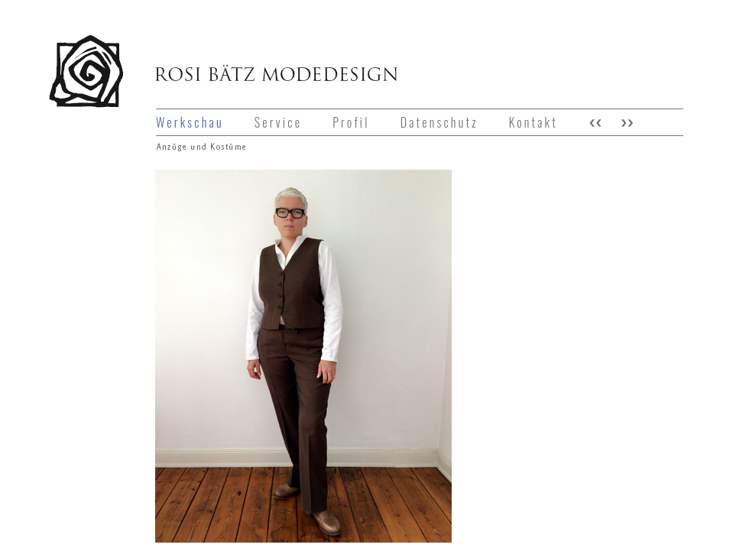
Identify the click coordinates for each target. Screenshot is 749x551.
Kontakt (533, 122)
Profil (350, 122)
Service (278, 122)
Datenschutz (439, 122)
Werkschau (190, 122)
